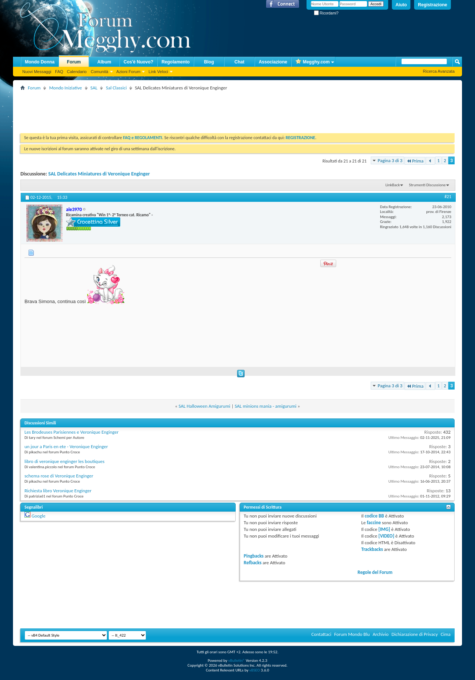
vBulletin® (236, 660)
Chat (240, 62)
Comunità (99, 71)
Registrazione (432, 4)
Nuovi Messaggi (36, 71)
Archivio (381, 634)
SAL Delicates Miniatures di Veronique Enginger (99, 174)
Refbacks (253, 562)
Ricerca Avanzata (439, 71)
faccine (374, 522)
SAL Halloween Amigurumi (204, 406)
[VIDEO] (386, 536)
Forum (74, 62)
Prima (414, 161)
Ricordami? (326, 13)
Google (38, 516)
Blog (209, 62)
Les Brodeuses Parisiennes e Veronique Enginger (71, 432)
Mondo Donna (40, 62)
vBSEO (254, 670)
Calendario (76, 71)
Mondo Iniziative (65, 88)
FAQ (59, 71)
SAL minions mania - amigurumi (265, 406)
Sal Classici (116, 88)
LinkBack (393, 185)
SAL (94, 88)
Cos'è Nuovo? (138, 62)
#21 (448, 196)
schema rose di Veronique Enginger (58, 476)
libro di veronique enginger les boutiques (64, 461)
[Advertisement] (155, 109)
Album (104, 62)
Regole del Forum (375, 572)
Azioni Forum (129, 71)
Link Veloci (158, 71)
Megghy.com (312, 62)
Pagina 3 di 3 (390, 160)
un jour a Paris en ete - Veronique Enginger (66, 446)
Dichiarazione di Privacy (415, 634)
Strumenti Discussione (427, 185)
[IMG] (384, 529)
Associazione (273, 62)
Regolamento (175, 62)
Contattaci (321, 634)
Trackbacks (372, 549)
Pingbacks (253, 556)
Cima (445, 634)
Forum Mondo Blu (352, 634)
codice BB (374, 516)
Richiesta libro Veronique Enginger (57, 490)
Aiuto (401, 4)
